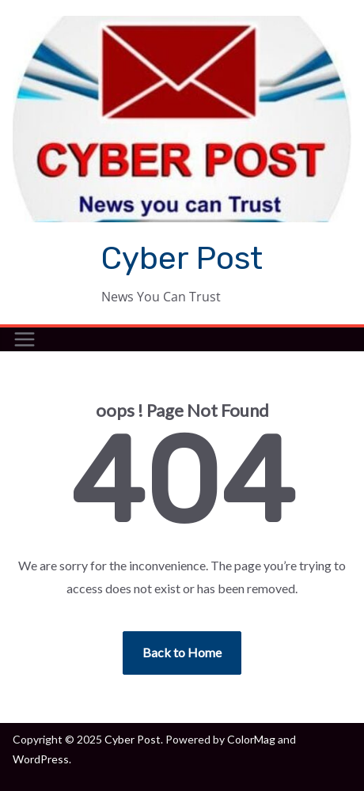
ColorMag (251, 739)
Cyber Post (182, 258)
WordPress (41, 759)
